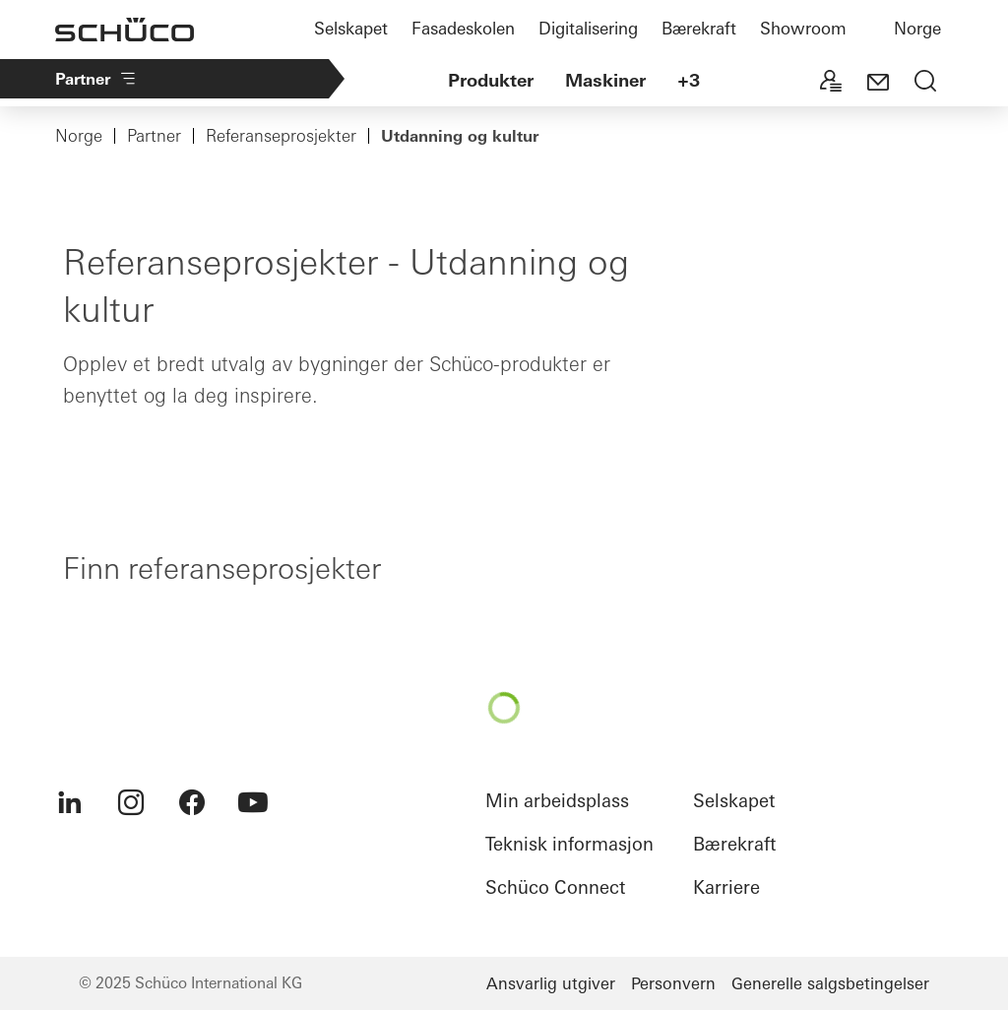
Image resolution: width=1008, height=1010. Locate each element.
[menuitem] (70, 802)
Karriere (726, 887)
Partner (96, 79)
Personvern (673, 983)
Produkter (491, 80)
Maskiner (605, 80)
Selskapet (351, 28)
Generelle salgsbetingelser (830, 983)
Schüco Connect (555, 887)
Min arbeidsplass (557, 800)
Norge (917, 28)
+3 (688, 80)
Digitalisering (588, 28)
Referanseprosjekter (281, 136)
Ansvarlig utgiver (550, 983)
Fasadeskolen (463, 28)
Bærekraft (699, 28)
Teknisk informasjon (569, 844)
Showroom (803, 28)
